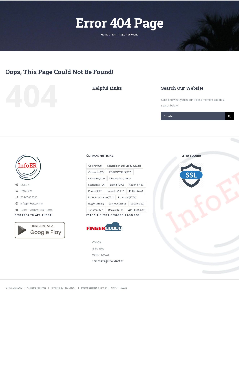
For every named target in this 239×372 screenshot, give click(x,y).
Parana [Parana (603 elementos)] (95, 191)
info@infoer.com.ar (32, 203)
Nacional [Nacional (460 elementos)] (136, 184)
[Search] (229, 116)
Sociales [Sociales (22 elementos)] (137, 203)
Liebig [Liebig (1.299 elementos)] (117, 184)
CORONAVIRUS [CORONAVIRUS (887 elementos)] (120, 172)
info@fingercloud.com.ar (94, 287)
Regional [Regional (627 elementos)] (96, 203)
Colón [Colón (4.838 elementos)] (95, 165)
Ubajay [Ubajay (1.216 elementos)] (115, 210)
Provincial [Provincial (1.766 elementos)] (127, 197)
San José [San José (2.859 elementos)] (117, 203)
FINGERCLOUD (15, 287)
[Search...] (193, 116)
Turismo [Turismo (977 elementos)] (95, 210)
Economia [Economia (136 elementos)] (96, 184)
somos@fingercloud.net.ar (107, 261)
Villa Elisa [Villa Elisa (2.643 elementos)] (136, 210)
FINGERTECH (70, 287)
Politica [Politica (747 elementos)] (136, 191)
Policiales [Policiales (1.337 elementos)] (116, 191)
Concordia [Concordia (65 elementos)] (96, 172)
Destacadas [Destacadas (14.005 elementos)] (120, 178)
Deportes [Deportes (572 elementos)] (96, 178)
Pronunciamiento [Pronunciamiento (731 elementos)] (101, 197)
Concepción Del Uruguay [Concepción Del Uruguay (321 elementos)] (124, 165)
